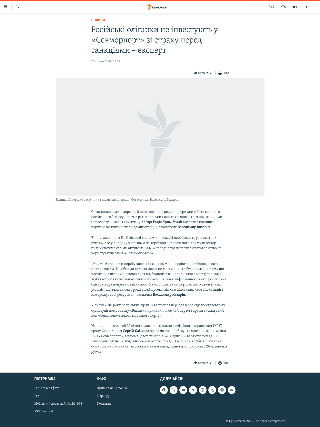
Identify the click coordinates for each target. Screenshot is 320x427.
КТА (283, 7)
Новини (98, 20)
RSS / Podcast (43, 411)
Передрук (104, 396)
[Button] (203, 73)
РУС (271, 7)
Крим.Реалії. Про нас (112, 388)
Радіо (38, 396)
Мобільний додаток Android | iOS (58, 404)
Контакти (104, 404)
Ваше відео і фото (46, 388)
